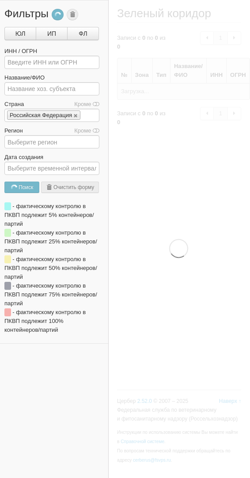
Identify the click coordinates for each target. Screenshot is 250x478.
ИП (51, 33)
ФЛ (83, 33)
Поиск (22, 187)
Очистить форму (70, 187)
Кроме (86, 104)
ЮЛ (20, 33)
